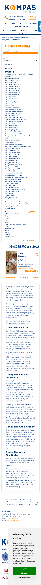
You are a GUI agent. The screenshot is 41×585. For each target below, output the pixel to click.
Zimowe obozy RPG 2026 (13, 113)
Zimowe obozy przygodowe (14, 144)
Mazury (7, 220)
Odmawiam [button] (24, 573)
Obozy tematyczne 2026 (12, 169)
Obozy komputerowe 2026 (13, 175)
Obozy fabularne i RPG (12, 86)
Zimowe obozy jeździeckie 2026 (15, 189)
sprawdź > (31, 271)
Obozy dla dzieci (14, 37)
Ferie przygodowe (10, 142)
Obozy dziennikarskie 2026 (13, 173)
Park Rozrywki (9, 236)
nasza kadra (11, 504)
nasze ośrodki (20, 504)
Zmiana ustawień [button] (24, 577)
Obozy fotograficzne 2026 (13, 117)
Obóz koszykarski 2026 (12, 150)
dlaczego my (33, 502)
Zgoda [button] (25, 569)
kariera (29, 504)
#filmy (20, 268)
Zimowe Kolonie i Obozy (12, 140)
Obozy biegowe (10, 208)
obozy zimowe (20, 499)
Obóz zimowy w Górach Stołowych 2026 (18, 146)
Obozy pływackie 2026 (12, 187)
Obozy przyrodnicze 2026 (13, 181)
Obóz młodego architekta (13, 179)
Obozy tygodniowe (11, 198)
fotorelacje (24, 31)
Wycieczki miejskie (10, 97)
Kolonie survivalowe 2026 (13, 132)
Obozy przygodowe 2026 (13, 84)
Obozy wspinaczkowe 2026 (13, 165)
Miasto (7, 226)
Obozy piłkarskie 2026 (12, 115)
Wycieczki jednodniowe (12, 107)
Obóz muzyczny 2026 (12, 130)
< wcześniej (9, 277)
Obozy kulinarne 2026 (12, 191)
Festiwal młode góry (20, 26)
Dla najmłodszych (10, 82)
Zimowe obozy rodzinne (12, 148)
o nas (35, 31)
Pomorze (7, 234)
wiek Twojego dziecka (11, 51)
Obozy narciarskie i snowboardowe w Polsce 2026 (19, 137)
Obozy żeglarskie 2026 (12, 78)
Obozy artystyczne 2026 (12, 92)
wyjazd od (8, 57)
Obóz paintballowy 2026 (12, 88)
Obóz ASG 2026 (10, 123)
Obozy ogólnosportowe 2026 (14, 154)
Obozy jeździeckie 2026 (12, 127)
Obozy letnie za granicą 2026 (14, 158)
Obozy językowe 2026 (12, 90)
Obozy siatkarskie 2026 (12, 152)
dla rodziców (9, 31)
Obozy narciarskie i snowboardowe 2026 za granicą (19, 75)
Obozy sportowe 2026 (12, 80)
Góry (6, 216)
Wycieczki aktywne (11, 99)
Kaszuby (7, 222)
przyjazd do (8, 64)
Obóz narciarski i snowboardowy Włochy (18, 204)
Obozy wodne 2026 (11, 156)
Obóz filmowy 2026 (11, 125)
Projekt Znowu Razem (12, 183)
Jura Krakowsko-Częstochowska (15, 224)
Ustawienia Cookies (22, 507)
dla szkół (22, 24)
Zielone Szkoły (9, 105)
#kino (23, 268)
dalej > (36, 277)
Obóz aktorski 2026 (11, 171)
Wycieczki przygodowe (12, 94)
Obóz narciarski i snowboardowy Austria (18, 202)
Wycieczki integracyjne (12, 101)
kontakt (35, 504)
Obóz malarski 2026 (11, 160)
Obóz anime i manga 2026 (13, 134)
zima (13, 24)
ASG (6, 200)
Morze (7, 218)
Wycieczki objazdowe (11, 103)
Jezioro (7, 232)
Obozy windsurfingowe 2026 (14, 121)
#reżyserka (29, 268)
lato (6, 24)
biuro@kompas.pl (12, 518)
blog (20, 33)
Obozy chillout (9, 193)
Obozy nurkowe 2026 (11, 167)
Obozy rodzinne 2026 (11, 185)
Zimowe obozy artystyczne (13, 109)
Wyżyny (7, 230)
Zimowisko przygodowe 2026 (14, 111)
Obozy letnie (25, 37)
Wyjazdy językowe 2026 (12, 206)
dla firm (33, 24)
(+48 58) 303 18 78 (16, 17)
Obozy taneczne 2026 (12, 163)
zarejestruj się (32, 19)
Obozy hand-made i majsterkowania (16, 177)
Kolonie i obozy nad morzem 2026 (16, 119)
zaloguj (32, 16)
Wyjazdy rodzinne (10, 196)
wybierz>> (31, 212)
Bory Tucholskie (10, 228)
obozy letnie (10, 499)
